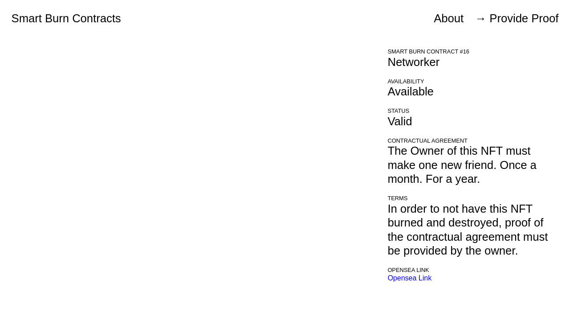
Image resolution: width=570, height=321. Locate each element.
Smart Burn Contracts (66, 18)
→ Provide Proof (517, 18)
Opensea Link (409, 278)
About (449, 18)
